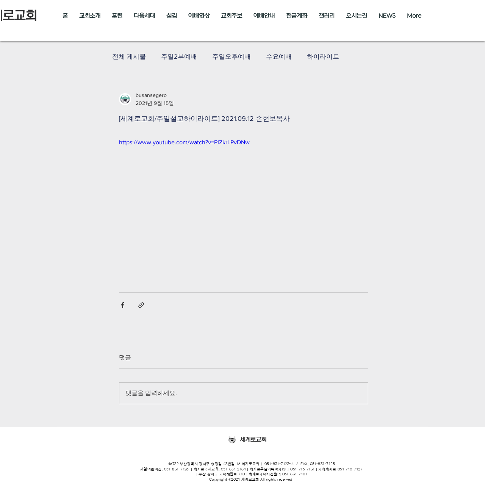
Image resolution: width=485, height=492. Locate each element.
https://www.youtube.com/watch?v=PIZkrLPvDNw (184, 142)
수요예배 (279, 56)
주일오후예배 (231, 56)
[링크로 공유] (141, 305)
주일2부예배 (179, 56)
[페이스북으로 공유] (122, 305)
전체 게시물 (129, 56)
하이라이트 (323, 56)
